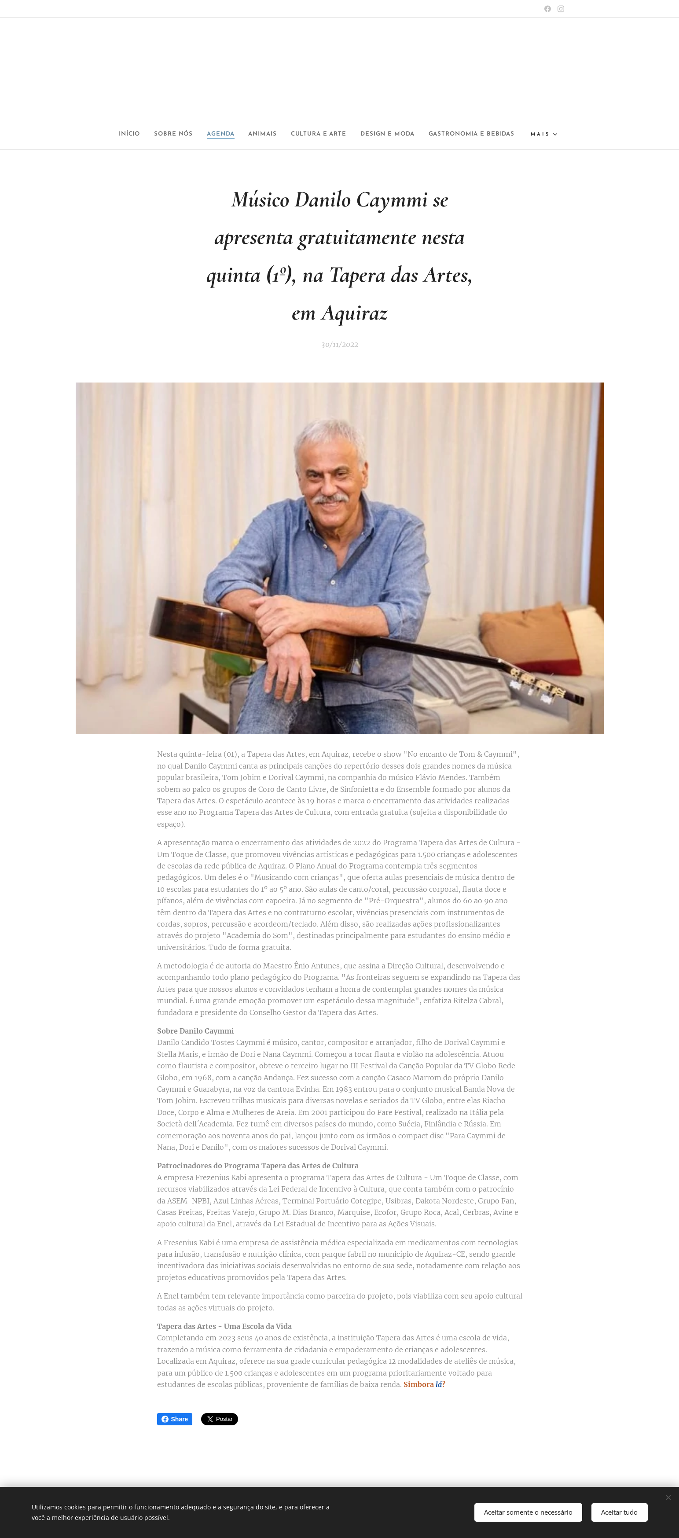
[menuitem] (166, 134)
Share (174, 1419)
